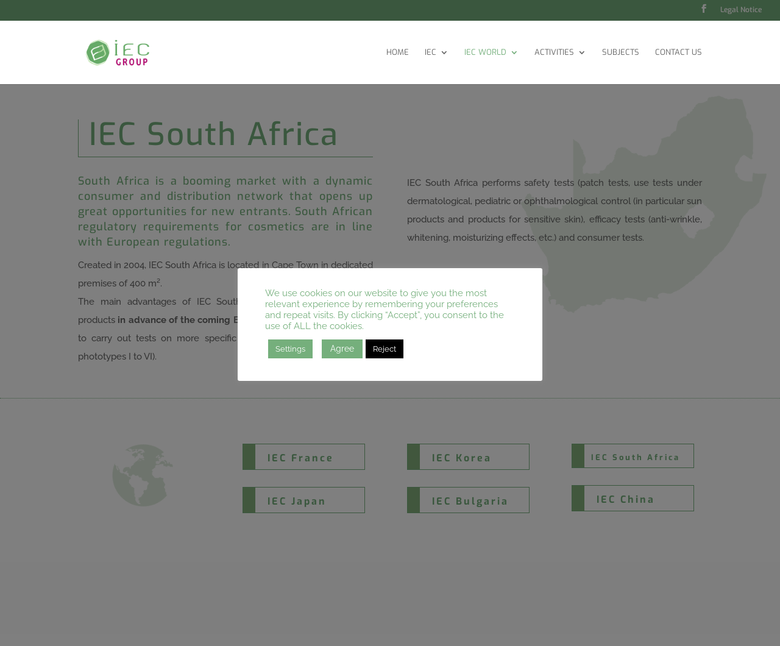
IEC (430, 52)
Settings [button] (290, 348)
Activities (554, 52)
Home (397, 52)
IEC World (485, 52)
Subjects (620, 52)
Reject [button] (384, 348)
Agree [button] (342, 348)
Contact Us (678, 52)
